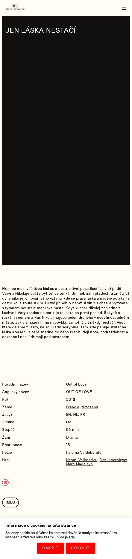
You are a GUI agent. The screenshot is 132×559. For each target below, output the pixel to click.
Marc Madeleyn (79, 464)
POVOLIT (80, 548)
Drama (72, 437)
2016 (70, 400)
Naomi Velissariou (82, 460)
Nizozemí (90, 407)
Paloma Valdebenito (84, 452)
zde (72, 537)
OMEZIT (50, 548)
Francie (73, 407)
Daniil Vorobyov (113, 460)
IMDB (10, 502)
